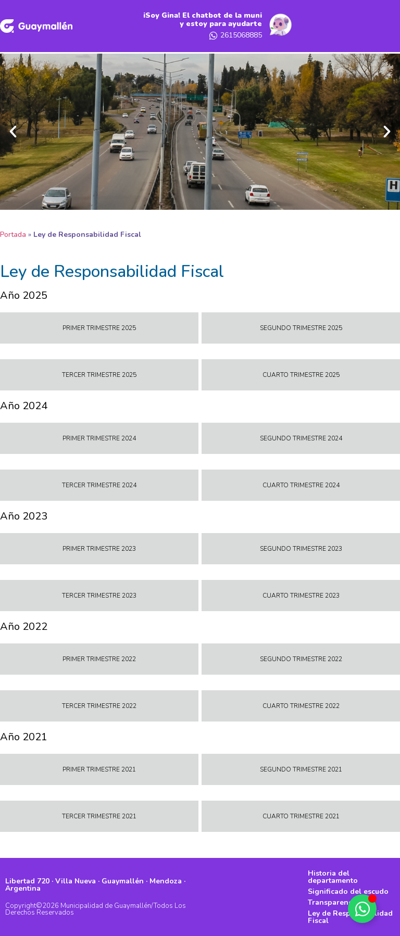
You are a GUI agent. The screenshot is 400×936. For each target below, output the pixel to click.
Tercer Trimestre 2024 (99, 485)
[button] (13, 132)
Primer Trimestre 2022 (99, 659)
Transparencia (333, 902)
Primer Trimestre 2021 (99, 769)
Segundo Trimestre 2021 (301, 769)
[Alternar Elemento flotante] (362, 908)
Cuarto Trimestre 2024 (301, 485)
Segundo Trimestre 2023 (301, 549)
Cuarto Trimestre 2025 (301, 375)
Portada (13, 234)
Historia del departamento (333, 877)
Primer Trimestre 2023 (99, 549)
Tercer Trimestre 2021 (99, 816)
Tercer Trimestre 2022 (99, 706)
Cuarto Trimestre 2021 (301, 816)
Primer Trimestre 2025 (99, 328)
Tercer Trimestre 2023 (99, 595)
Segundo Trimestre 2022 (301, 659)
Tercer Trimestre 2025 (99, 375)
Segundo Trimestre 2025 (301, 328)
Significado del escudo (348, 891)
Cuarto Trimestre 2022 (301, 706)
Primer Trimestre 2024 (99, 438)
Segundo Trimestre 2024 (301, 438)
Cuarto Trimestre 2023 (301, 595)
